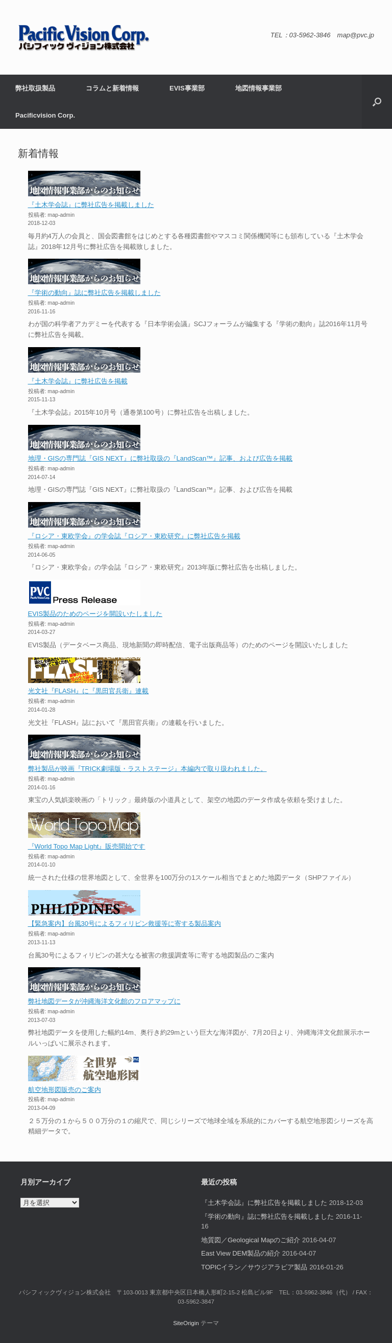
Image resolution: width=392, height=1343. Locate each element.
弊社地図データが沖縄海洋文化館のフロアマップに (104, 1001)
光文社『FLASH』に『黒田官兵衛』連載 (88, 691)
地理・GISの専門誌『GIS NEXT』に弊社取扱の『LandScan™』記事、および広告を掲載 (160, 458)
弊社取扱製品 (35, 88)
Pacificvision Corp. (45, 115)
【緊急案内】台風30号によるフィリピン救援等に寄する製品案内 (124, 923)
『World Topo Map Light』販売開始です (86, 846)
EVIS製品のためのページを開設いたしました (95, 614)
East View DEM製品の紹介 (240, 1253)
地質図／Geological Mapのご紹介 (250, 1240)
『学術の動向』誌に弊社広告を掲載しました (94, 293)
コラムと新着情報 (112, 88)
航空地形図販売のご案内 (64, 1090)
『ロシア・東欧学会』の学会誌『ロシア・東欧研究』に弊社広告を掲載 (134, 536)
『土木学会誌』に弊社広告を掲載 (78, 381)
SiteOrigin (186, 1323)
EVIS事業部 (187, 88)
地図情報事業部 (258, 88)
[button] (377, 102)
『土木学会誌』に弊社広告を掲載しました (91, 205)
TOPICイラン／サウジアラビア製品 (254, 1267)
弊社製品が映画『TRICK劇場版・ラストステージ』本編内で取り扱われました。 (147, 768)
